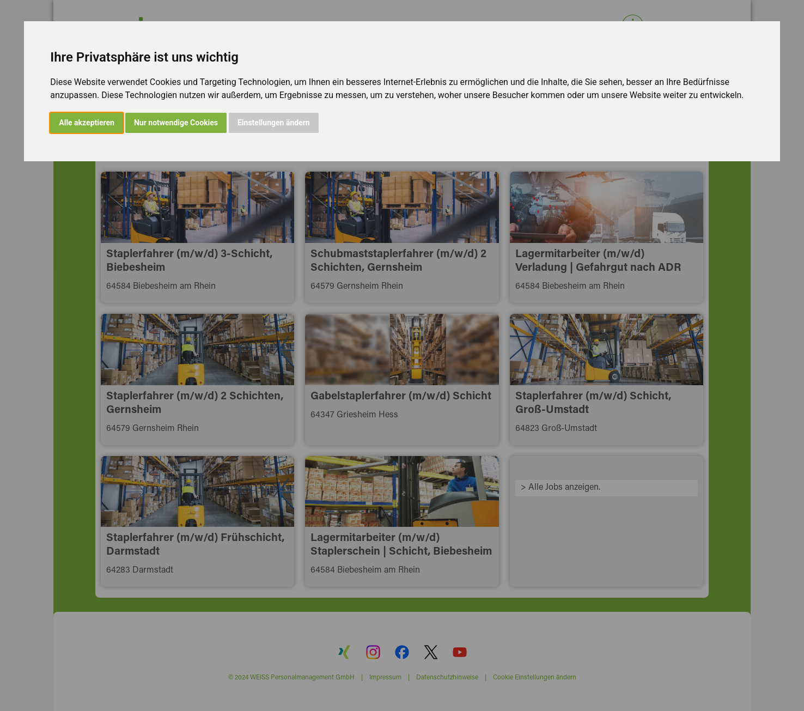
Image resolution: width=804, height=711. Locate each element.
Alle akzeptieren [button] (86, 122)
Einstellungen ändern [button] (273, 122)
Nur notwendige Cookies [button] (176, 122)
